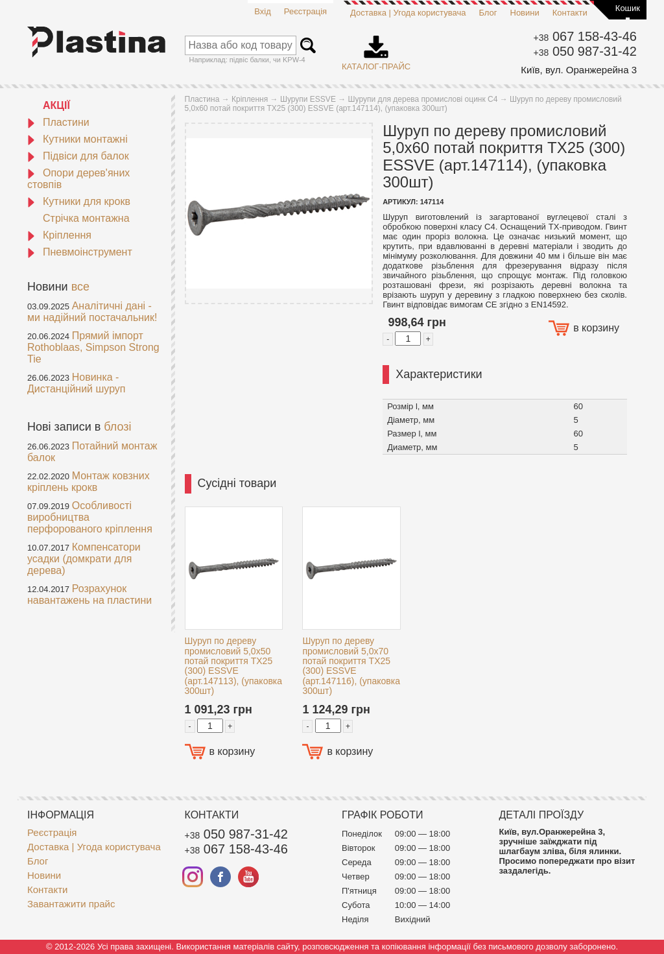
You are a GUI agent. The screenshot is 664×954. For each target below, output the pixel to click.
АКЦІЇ (56, 105)
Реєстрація (305, 11)
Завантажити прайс (71, 903)
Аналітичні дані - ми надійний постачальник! (92, 311)
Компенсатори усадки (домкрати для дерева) (84, 559)
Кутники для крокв (78, 201)
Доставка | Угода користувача (408, 13)
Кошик (627, 8)
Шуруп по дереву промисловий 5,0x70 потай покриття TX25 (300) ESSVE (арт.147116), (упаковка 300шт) (351, 666)
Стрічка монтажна (86, 218)
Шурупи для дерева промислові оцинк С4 (423, 99)
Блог (488, 13)
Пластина (202, 99)
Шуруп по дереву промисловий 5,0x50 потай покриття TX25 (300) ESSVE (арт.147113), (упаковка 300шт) (234, 666)
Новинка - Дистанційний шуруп (76, 383)
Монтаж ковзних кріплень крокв (88, 481)
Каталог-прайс (376, 49)
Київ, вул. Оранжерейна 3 (579, 69)
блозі (117, 426)
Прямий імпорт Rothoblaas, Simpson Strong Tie (93, 347)
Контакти (569, 13)
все (80, 286)
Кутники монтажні (77, 139)
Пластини (58, 122)
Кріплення (59, 235)
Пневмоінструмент (79, 251)
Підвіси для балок (78, 155)
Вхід (262, 11)
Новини (525, 13)
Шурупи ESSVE (308, 99)
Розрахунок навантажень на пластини (89, 594)
